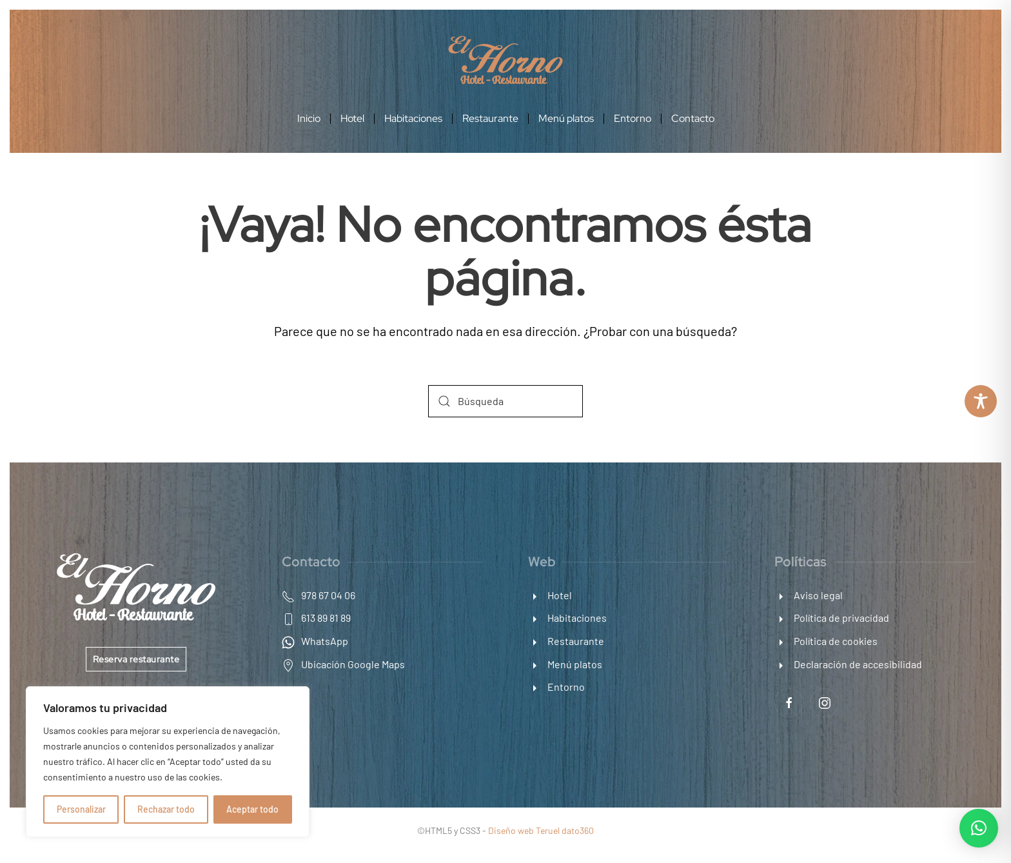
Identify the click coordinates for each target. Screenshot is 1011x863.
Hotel (352, 118)
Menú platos (566, 118)
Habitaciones (413, 118)
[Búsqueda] (505, 401)
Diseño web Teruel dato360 (541, 830)
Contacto (692, 118)
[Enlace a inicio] (505, 58)
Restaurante (490, 118)
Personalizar (81, 809)
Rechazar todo (166, 809)
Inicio (308, 118)
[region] (167, 761)
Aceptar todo (252, 809)
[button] (978, 828)
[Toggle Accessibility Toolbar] (980, 401)
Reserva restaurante (136, 659)
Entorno (632, 118)
